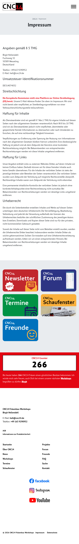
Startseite (7, 444)
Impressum (42, 19)
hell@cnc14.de (17, 418)
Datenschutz (52, 532)
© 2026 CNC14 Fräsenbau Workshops (18, 532)
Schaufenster (9, 468)
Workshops (66, 378)
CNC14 (34, 19)
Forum (45, 449)
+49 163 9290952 (19, 421)
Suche (45, 463)
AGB (4, 431)
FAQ (44, 458)
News (5, 454)
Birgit (24, 381)
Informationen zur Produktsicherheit (16, 434)
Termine (6, 463)
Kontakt (46, 468)
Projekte (46, 444)
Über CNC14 (8, 449)
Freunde (46, 454)
